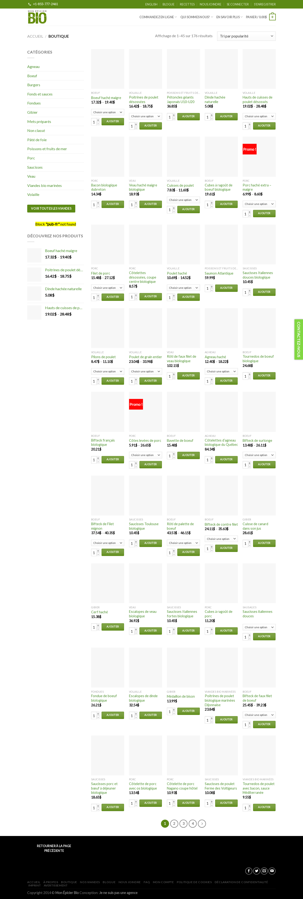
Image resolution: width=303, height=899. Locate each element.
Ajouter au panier (113, 122)
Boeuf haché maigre (106, 98)
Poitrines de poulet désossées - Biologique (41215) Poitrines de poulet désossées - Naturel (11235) (145, 116)
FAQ (147, 882)
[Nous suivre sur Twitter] (256, 871)
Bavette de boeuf (180, 440)
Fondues (34, 103)
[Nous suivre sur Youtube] (272, 871)
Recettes (187, 4)
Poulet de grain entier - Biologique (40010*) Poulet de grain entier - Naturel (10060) (145, 371)
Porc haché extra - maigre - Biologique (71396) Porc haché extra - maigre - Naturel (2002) (259, 204)
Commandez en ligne (158, 17)
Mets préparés (39, 121)
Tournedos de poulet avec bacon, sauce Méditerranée (259, 788)
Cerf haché (99, 612)
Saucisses (35, 167)
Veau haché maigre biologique (143, 187)
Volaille (33, 194)
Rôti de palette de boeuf (180, 526)
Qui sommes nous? (196, 17)
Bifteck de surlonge (257, 440)
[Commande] (246, 36)
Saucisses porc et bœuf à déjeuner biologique (104, 788)
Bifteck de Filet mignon (102, 526)
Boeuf (32, 75)
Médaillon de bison (181, 696)
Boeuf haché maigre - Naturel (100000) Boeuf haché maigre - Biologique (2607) (107, 112)
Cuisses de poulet (180, 185)
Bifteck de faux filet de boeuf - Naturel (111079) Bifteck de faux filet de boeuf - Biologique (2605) (259, 715)
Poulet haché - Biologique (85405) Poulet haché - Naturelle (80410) (183, 288)
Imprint (34, 885)
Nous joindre (210, 4)
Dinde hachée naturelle (215, 99)
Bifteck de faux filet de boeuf (257, 698)
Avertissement (56, 885)
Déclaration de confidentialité (241, 882)
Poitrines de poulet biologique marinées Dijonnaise (220, 700)
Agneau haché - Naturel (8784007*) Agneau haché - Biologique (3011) (221, 371)
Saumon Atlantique (219, 273)
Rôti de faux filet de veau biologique (181, 358)
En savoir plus (229, 17)
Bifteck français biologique (103, 442)
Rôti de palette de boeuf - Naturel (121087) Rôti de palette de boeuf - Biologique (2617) (183, 543)
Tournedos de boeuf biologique (258, 358)
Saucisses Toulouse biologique (144, 526)
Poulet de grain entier (145, 357)
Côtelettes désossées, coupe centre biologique (142, 277)
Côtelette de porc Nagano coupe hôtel (182, 786)
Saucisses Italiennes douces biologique (258, 275)
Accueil (35, 36)
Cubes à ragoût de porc (218, 614)
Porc (31, 158)
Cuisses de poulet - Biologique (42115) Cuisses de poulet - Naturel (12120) (183, 200)
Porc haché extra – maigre (257, 187)
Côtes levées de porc (145, 440)
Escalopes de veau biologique (142, 614)
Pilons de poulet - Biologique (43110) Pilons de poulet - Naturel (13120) (107, 371)
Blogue (168, 4)
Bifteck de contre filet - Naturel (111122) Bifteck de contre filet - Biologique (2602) (221, 539)
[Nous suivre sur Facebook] (248, 871)
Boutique (69, 882)
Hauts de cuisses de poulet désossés (257, 99)
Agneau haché (215, 357)
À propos (50, 882)
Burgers (33, 84)
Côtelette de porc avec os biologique (143, 786)
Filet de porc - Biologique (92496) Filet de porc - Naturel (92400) (107, 288)
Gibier (32, 112)
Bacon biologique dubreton (104, 187)
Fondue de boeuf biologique (104, 698)
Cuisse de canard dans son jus (255, 526)
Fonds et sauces (40, 94)
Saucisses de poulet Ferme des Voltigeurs (221, 786)
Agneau (33, 66)
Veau (31, 176)
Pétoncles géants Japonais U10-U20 (180, 99)
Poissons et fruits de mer (47, 148)
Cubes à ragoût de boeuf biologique (218, 187)
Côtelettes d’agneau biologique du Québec (221, 442)
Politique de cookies (194, 882)
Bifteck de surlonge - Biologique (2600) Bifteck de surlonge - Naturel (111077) (259, 455)
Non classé (36, 130)
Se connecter (238, 4)
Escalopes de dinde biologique (143, 698)
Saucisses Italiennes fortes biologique (182, 614)
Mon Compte (163, 882)
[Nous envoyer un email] (264, 871)
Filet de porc (100, 273)
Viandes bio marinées (44, 185)
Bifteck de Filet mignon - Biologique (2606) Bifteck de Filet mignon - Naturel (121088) (107, 543)
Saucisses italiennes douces (257, 614)
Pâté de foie (37, 139)
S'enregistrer (265, 4)
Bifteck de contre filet (221, 524)
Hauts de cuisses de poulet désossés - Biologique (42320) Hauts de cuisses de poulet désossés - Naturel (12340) (259, 116)
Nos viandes (90, 882)
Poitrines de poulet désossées (143, 99)
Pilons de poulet (103, 357)
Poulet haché (177, 273)
